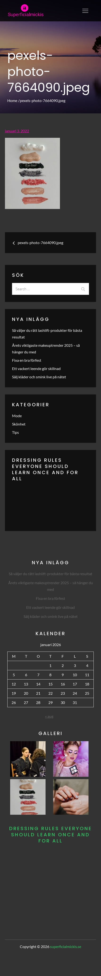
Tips (15, 432)
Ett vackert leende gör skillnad (36, 368)
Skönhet (18, 424)
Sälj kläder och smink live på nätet (39, 377)
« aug (49, 716)
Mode (17, 415)
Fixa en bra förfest (26, 360)
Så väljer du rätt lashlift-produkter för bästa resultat (50, 573)
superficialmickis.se (65, 946)
